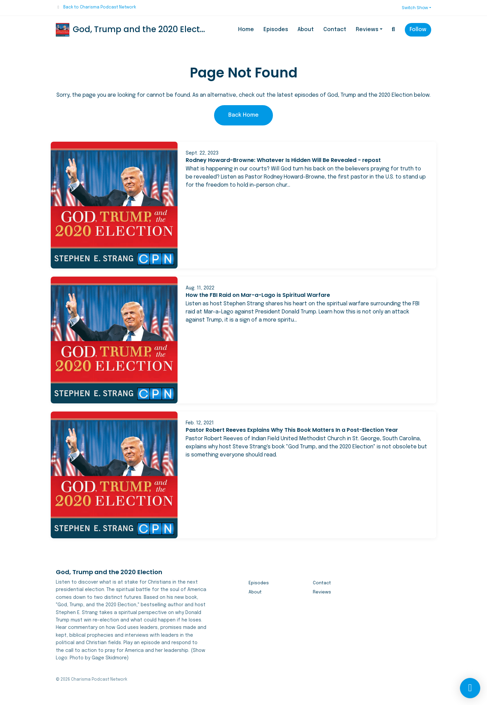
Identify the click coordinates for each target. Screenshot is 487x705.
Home (246, 29)
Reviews (367, 29)
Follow (418, 29)
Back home (243, 115)
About (306, 29)
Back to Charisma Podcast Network (99, 7)
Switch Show (415, 7)
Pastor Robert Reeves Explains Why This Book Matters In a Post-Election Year (292, 430)
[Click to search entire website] (393, 30)
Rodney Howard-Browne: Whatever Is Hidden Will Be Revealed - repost (283, 160)
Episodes (275, 29)
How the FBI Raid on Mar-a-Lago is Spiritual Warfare (258, 295)
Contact (334, 29)
